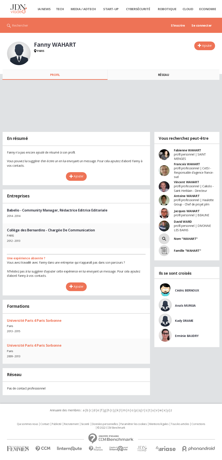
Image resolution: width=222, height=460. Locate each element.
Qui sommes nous (27, 424)
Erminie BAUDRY (186, 336)
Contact (44, 424)
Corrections (198, 424)
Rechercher (20, 25)
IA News (44, 9)
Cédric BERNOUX (187, 290)
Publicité (56, 424)
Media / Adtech (83, 9)
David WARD (183, 222)
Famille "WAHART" (187, 250)
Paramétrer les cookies (133, 424)
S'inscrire (178, 25)
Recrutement (71, 424)
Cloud (188, 9)
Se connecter (201, 25)
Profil (55, 75)
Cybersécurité (138, 9)
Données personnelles (105, 424)
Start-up (111, 9)
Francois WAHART (187, 164)
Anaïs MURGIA (185, 305)
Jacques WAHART (186, 211)
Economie (207, 9)
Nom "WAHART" (186, 239)
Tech (60, 9)
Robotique (167, 9)
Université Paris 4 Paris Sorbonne (34, 320)
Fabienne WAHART (187, 150)
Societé (85, 424)
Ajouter (207, 45)
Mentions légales (158, 424)
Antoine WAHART (186, 196)
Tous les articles (180, 424)
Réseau (163, 75)
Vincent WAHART (186, 182)
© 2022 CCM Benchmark (111, 427)
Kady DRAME (184, 321)
